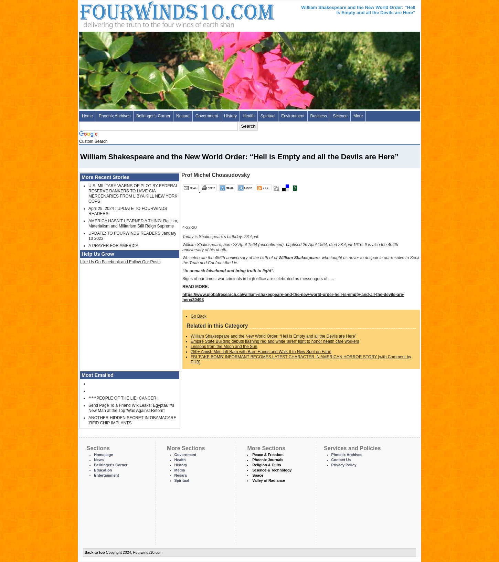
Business (318, 116)
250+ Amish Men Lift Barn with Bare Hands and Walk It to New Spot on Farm (261, 351)
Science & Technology (271, 470)
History (230, 116)
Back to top (95, 552)
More (358, 116)
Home (87, 116)
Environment (292, 116)
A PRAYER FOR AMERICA (113, 245)
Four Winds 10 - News (148, 13)
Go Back (198, 316)
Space (257, 475)
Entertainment (106, 475)
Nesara (183, 116)
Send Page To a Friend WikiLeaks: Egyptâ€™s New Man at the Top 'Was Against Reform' (131, 408)
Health (249, 116)
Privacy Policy (344, 465)
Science (340, 116)
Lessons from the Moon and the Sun (224, 346)
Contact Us (341, 460)
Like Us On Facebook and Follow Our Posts (120, 261)
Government (206, 116)
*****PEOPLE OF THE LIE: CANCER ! (123, 398)
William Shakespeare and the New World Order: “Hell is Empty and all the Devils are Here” (273, 336)
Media (179, 470)
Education (103, 470)
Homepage (103, 455)
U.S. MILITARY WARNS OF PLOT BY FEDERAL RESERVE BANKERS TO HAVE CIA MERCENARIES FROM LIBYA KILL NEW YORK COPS (133, 193)
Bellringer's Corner (153, 116)
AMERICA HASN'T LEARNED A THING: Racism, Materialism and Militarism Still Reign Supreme (133, 224)
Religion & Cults (266, 465)
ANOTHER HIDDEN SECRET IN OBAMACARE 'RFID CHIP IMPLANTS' (132, 420)
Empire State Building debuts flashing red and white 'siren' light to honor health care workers (275, 341)
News (99, 460)
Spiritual (268, 116)
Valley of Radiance (268, 480)
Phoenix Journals (267, 460)
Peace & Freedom (268, 455)
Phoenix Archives (114, 116)
